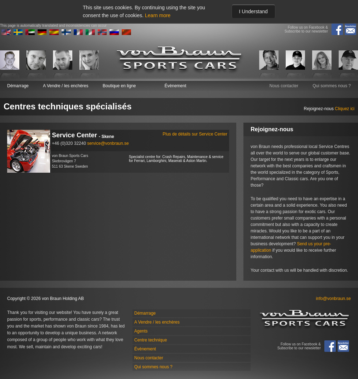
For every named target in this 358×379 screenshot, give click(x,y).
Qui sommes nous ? (332, 85)
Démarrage (18, 85)
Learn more (158, 15)
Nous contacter (284, 85)
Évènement (176, 85)
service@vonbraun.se (108, 143)
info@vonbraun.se (333, 298)
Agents (140, 331)
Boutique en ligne (119, 85)
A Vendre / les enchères (65, 85)
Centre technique (150, 340)
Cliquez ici (344, 108)
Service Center (139, 135)
